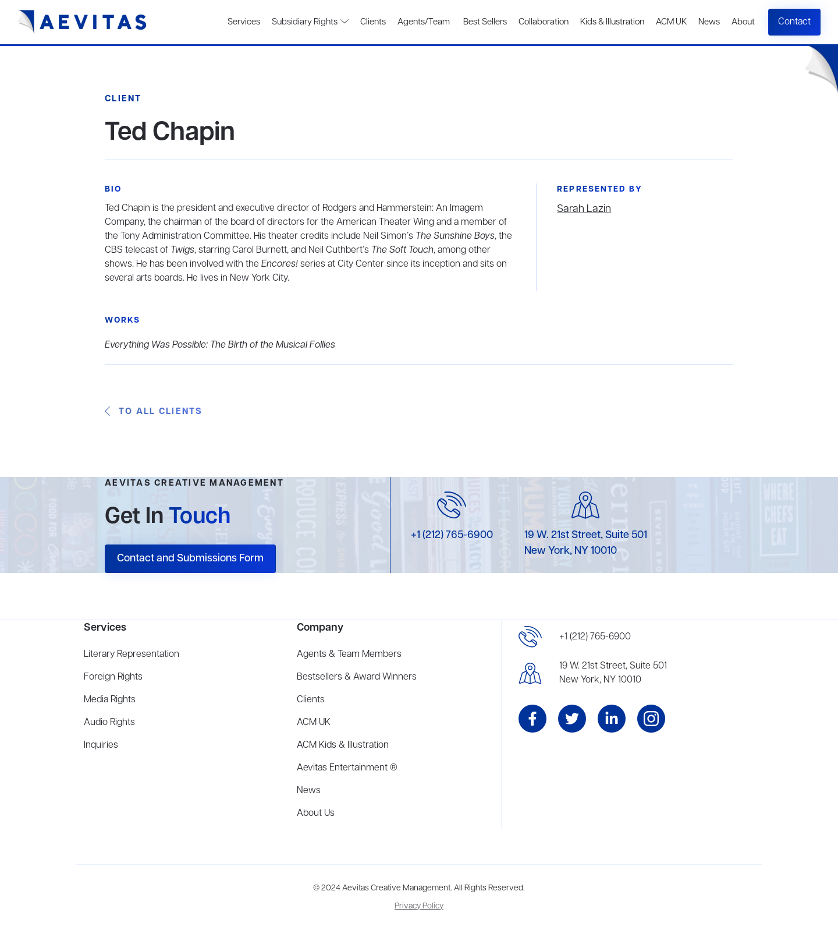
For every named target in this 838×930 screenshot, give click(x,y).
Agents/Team (423, 22)
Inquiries (101, 745)
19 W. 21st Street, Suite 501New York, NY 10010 (613, 673)
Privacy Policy (419, 906)
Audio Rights (109, 722)
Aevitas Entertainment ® (347, 768)
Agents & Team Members (349, 654)
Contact (794, 22)
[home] (82, 22)
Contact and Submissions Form (190, 558)
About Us (316, 813)
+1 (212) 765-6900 (452, 535)
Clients (373, 22)
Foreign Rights (113, 677)
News (709, 22)
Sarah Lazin (584, 209)
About (743, 22)
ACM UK (671, 22)
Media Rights (110, 700)
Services (244, 22)
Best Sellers (484, 22)
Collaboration (544, 22)
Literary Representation (131, 654)
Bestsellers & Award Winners (357, 677)
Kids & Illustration (612, 22)
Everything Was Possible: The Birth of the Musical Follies (220, 345)
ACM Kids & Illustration (343, 745)
